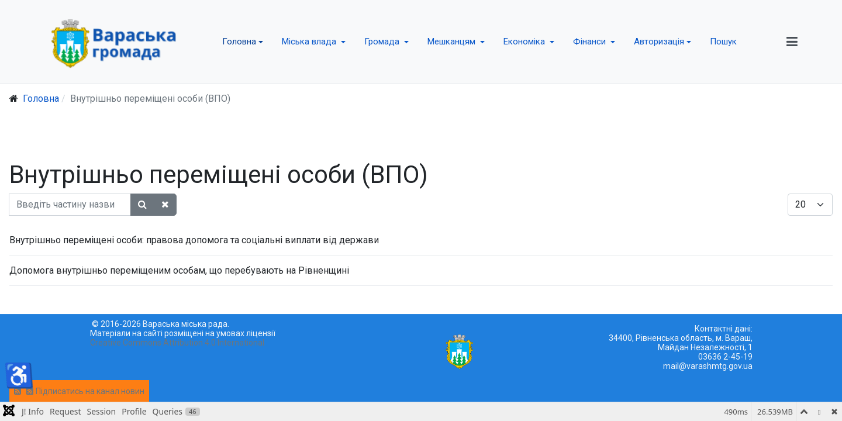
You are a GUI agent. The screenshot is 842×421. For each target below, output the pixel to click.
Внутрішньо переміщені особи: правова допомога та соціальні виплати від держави (194, 240)
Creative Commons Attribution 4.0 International (177, 342)
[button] (242, 41)
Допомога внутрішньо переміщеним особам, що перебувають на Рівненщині (179, 270)
